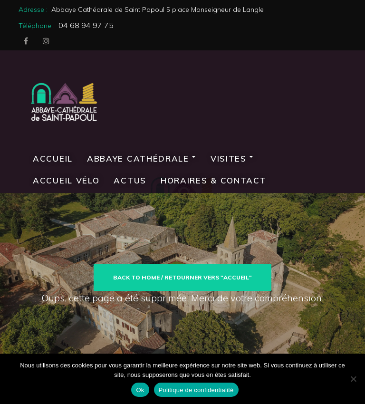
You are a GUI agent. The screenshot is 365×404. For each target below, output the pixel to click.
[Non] (353, 379)
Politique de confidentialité (196, 390)
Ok (140, 390)
